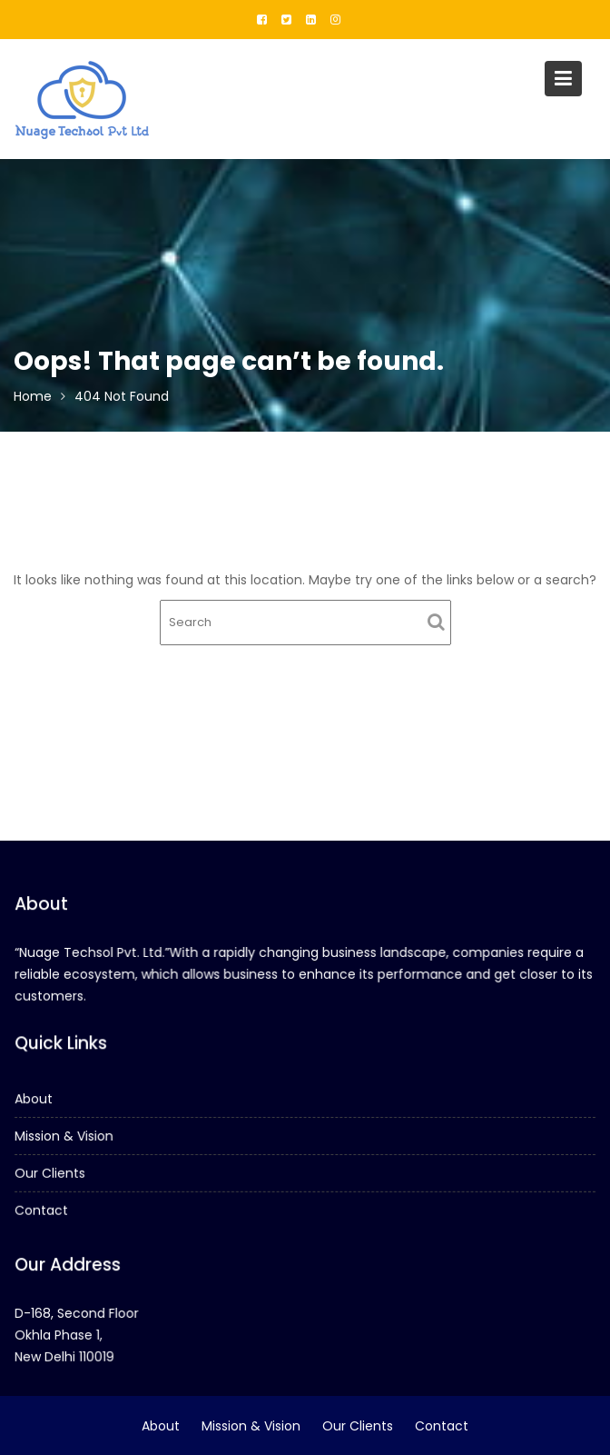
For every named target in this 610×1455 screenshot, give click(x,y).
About (35, 1099)
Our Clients (51, 1172)
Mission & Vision (65, 1136)
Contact (42, 1210)
